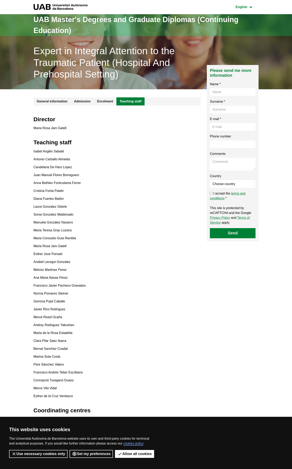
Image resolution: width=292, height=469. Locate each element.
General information (52, 101)
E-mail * (215, 119)
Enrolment (105, 101)
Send (233, 233)
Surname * (217, 101)
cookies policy (133, 443)
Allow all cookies (134, 453)
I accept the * (228, 196)
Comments (217, 153)
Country (215, 176)
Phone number (220, 136)
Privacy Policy (220, 217)
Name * (215, 84)
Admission (82, 101)
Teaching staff (130, 101)
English (247, 6)
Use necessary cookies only (38, 453)
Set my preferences (91, 453)
